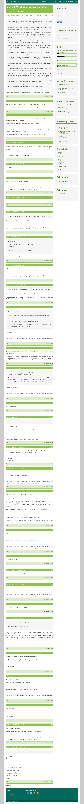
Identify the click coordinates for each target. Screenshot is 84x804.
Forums (52, 1)
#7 (52, 211)
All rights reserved (15, 801)
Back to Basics (60, 156)
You (12, 177)
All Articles (60, 152)
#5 (52, 177)
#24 (52, 618)
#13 (52, 368)
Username (59, 12)
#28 (52, 724)
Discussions (15, 9)
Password (59, 16)
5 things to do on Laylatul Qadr (63, 84)
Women (59, 169)
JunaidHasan (60, 199)
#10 (52, 284)
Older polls (60, 73)
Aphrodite (14, 491)
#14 (52, 403)
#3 (52, 142)
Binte (59, 197)
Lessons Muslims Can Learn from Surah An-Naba (67, 112)
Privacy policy (10, 794)
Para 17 (59, 91)
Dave (13, 100)
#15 (52, 417)
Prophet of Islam (61, 165)
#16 (52, 447)
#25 (52, 653)
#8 (52, 236)
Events (60, 1)
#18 (52, 491)
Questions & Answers (62, 166)
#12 (52, 348)
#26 (52, 675)
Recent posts (70, 1)
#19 (52, 529)
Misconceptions (61, 162)
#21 (52, 570)
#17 (52, 468)
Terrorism (60, 167)
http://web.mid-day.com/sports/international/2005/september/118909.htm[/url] (29, 92)
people (59, 157)
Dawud (13, 115)
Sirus (13, 747)
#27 (52, 705)
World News (60, 153)
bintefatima (60, 194)
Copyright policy (11, 796)
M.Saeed (59, 196)
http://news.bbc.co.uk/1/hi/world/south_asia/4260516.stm (21, 540)
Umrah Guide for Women (62, 111)
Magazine (44, 1)
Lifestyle (59, 160)
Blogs (56, 1)
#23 (52, 603)
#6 (52, 197)
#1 (52, 100)
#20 (52, 556)
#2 (52, 115)
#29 (52, 747)
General (19, 9)
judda (13, 417)
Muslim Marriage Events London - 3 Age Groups (66, 128)
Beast (13, 556)
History (59, 159)
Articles (48, 1)
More (76, 93)
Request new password (62, 20)
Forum (10, 9)
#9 (52, 265)
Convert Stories (61, 155)
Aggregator (65, 1)
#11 (52, 307)
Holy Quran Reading (61, 92)
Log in (76, 1)
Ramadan (60, 163)
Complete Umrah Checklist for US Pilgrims (65, 104)
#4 (52, 163)
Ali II (12, 11)
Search (9, 797)
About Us (9, 792)
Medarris (13, 447)
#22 (52, 584)
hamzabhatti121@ (61, 193)
